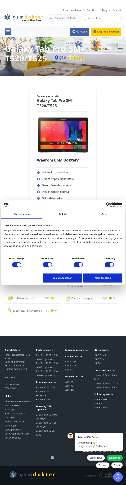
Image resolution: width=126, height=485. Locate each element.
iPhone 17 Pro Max (46, 387)
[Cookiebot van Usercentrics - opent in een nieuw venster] (108, 204)
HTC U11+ (70, 365)
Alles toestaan (102, 278)
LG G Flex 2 (100, 355)
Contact (117, 10)
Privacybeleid (12, 405)
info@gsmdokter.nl (17, 368)
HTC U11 (70, 369)
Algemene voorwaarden (18, 401)
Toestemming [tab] (22, 214)
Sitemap (9, 409)
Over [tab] (104, 214)
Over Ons (91, 10)
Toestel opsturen (72, 10)
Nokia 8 (98, 403)
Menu (8, 31)
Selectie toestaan (62, 278)
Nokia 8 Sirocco (102, 399)
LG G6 (97, 363)
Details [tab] (63, 214)
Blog (104, 10)
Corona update (13, 437)
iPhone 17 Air (43, 399)
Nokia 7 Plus (100, 407)
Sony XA (69, 381)
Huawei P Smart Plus (105, 387)
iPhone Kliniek (12, 384)
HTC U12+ (70, 361)
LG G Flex (99, 359)
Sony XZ (69, 385)
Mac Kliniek (11, 387)
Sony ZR (69, 389)
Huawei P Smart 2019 (106, 383)
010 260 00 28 (16, 365)
